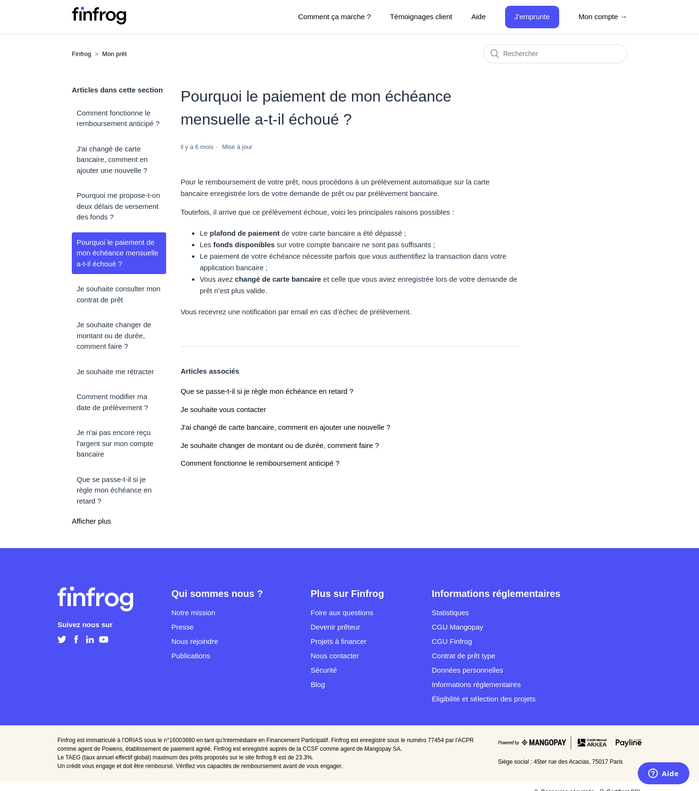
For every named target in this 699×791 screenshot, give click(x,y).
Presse (182, 627)
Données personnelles (467, 670)
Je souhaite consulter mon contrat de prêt (118, 294)
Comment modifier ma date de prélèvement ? (112, 402)
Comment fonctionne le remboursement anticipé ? (118, 118)
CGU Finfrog (452, 641)
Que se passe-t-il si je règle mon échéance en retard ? (114, 490)
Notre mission (193, 612)
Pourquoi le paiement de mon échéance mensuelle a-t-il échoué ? (117, 253)
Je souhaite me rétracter (115, 371)
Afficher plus (91, 521)
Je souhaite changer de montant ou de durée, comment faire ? (114, 335)
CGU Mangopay (458, 627)
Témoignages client (421, 16)
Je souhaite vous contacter (223, 409)
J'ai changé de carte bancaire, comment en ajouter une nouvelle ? (112, 159)
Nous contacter (335, 656)
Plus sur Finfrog (347, 593)
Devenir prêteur (335, 627)
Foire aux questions (342, 612)
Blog (318, 684)
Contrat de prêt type (464, 656)
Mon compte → (602, 16)
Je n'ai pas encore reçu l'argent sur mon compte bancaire (115, 443)
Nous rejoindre (194, 641)
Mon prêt (114, 53)
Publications (190, 656)
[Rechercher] (555, 53)
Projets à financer (339, 641)
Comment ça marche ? (334, 16)
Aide (479, 16)
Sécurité (324, 670)
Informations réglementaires (476, 684)
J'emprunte (532, 16)
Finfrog (81, 53)
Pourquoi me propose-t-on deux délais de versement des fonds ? (118, 206)
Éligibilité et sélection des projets (484, 699)
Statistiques (450, 612)
